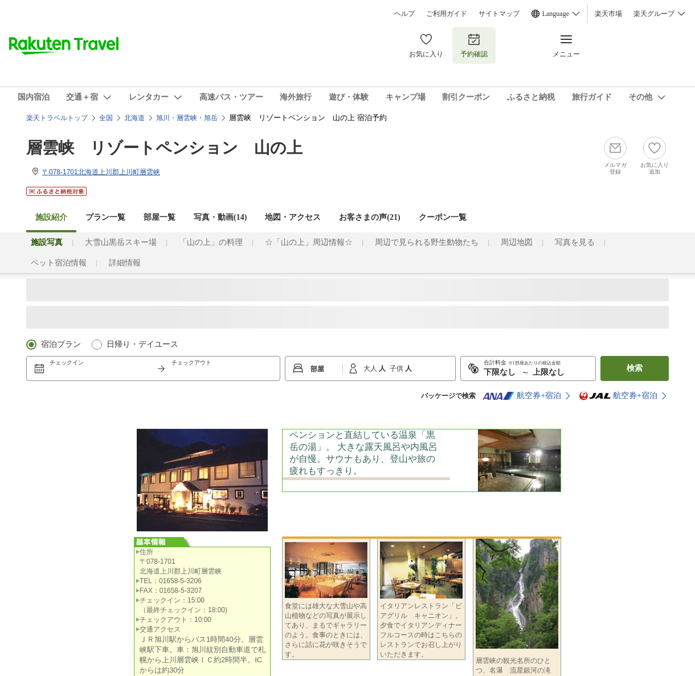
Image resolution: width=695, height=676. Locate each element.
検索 (635, 368)
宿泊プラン (61, 344)
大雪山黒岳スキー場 (121, 242)
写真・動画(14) (220, 217)
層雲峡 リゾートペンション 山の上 (164, 148)
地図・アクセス (293, 217)
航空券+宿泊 (522, 395)
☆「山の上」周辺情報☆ (309, 242)
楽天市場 (608, 14)
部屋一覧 (159, 217)
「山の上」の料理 (211, 242)
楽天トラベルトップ (57, 118)
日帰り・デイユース (142, 344)
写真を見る (575, 242)
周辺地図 (517, 242)
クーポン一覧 (443, 217)
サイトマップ (499, 14)
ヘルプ (404, 14)
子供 (397, 368)
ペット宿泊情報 (59, 263)
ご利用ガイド (446, 14)
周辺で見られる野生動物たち (427, 242)
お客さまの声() (369, 217)
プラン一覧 (105, 217)
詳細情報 (125, 263)
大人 (371, 368)
